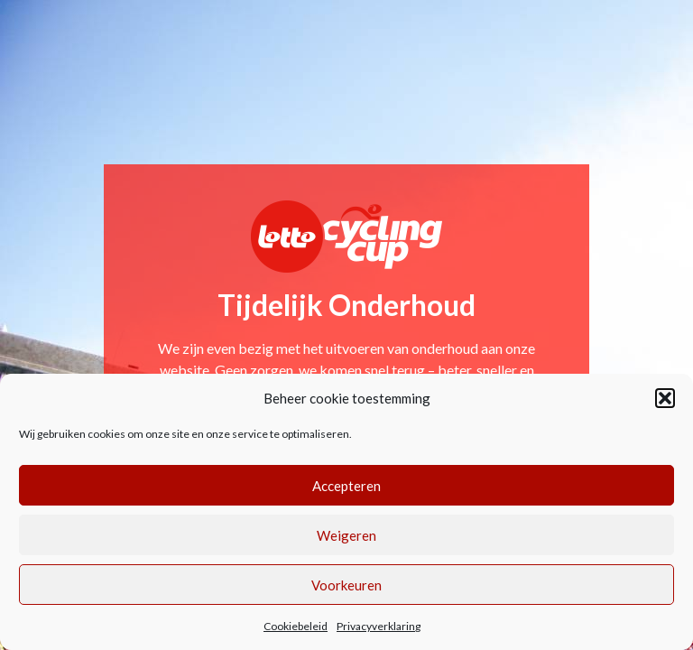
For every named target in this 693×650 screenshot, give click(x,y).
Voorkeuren (346, 585)
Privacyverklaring (378, 626)
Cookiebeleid (295, 626)
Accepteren (346, 486)
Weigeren (346, 535)
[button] (665, 398)
